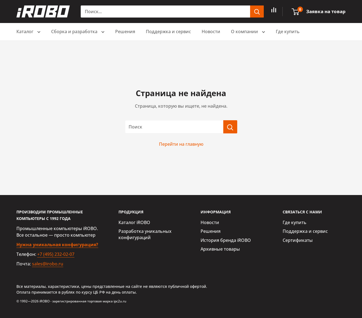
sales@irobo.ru (47, 264)
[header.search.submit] (257, 11)
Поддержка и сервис (168, 31)
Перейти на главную (181, 144)
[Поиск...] (165, 11)
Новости (211, 31)
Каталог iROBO (134, 222)
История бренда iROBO (226, 240)
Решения (125, 31)
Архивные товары (220, 249)
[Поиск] (230, 126)
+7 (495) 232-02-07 (55, 254)
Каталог (28, 32)
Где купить (288, 31)
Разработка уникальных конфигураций (145, 234)
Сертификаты (298, 240)
